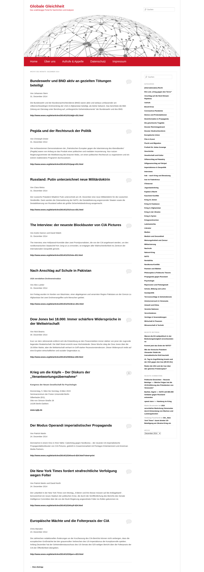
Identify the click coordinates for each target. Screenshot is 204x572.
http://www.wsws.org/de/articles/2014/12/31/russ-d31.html (56, 210)
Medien (147, 232)
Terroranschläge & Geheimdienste (158, 297)
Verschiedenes (150, 313)
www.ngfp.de (36, 410)
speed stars (149, 401)
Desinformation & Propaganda (156, 119)
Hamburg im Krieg (164, 401)
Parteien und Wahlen (152, 269)
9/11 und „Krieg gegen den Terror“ (158, 92)
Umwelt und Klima (151, 305)
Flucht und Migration (152, 143)
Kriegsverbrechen (151, 220)
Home (33, 61)
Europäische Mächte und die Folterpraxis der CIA (69, 521)
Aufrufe (147, 103)
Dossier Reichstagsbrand (154, 127)
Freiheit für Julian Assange (155, 147)
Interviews (148, 172)
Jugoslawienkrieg (151, 188)
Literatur (147, 228)
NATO (146, 256)
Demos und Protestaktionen (155, 115)
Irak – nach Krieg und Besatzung (157, 176)
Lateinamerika (150, 224)
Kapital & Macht (150, 192)
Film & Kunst (149, 139)
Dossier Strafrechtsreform (154, 131)
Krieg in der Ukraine (152, 212)
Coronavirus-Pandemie (153, 111)
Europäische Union (152, 135)
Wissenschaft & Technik (154, 325)
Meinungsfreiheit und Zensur (155, 240)
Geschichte (148, 151)
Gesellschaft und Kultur (153, 155)
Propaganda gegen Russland (156, 277)
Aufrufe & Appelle (73, 61)
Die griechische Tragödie (154, 123)
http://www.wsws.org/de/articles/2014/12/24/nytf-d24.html (56, 505)
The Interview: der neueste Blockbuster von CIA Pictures (75, 225)
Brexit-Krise (149, 107)
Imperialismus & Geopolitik (155, 167)
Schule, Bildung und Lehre (155, 289)
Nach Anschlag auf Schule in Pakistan (60, 270)
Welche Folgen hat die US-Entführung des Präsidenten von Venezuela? (158, 385)
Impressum (119, 61)
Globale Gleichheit (47, 6)
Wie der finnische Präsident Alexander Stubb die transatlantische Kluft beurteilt (156, 352)
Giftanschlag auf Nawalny (154, 159)
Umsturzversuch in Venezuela (156, 301)
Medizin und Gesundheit (154, 236)
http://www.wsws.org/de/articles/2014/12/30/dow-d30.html (56, 357)
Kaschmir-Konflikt (151, 196)
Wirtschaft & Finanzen (153, 321)
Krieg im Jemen (150, 200)
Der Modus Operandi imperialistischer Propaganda (71, 425)
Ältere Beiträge (36, 567)
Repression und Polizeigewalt (156, 285)
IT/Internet (148, 184)
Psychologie (149, 281)
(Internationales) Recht (153, 88)
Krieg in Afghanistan (152, 208)
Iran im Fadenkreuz (152, 180)
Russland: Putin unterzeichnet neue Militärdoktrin (70, 179)
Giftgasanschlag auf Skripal (155, 163)
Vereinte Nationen (151, 309)
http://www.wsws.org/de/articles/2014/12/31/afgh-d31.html (56, 115)
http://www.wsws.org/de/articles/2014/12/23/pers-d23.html (56, 554)
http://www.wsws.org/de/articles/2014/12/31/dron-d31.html (57, 304)
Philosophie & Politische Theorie (157, 273)
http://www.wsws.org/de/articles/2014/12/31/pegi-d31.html (56, 164)
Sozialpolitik (149, 293)
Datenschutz (98, 61)
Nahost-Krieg (149, 252)
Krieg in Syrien (150, 216)
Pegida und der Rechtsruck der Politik (60, 131)
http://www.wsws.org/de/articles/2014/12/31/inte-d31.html (56, 255)
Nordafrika (148, 260)
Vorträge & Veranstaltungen (155, 317)
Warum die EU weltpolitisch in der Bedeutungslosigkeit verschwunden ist (158, 339)
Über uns (50, 61)
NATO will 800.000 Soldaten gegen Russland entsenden (158, 394)
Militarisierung (150, 244)
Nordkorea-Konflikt (152, 264)
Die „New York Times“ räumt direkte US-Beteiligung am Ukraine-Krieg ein (157, 420)
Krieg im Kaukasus (152, 204)
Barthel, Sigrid (150, 392)
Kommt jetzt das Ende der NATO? (157, 346)
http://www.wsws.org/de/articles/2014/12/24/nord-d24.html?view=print (62, 455)
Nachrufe (148, 248)
